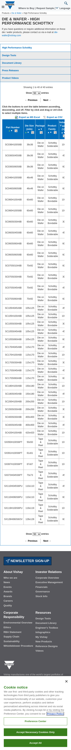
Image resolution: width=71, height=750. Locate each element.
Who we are (10, 577)
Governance (43, 591)
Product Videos (10, 78)
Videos (40, 650)
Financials (42, 587)
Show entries (37, 93)
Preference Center (35, 723)
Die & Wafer (17, 13)
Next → (47, 100)
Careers (8, 600)
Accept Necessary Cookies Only (35, 733)
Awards (8, 591)
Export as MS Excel (29, 117)
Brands (8, 596)
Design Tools (9, 55)
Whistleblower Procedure (18, 645)
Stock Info (42, 596)
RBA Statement (12, 632)
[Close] (66, 683)
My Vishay (42, 637)
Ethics (7, 627)
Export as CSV (52, 117)
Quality (8, 605)
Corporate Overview (47, 577)
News (7, 582)
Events (8, 587)
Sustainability (12, 641)
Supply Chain (11, 636)
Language (63, 8)
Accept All (35, 744)
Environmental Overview (18, 622)
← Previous (31, 100)
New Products (44, 641)
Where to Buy (26, 8)
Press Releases (10, 70)
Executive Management (49, 582)
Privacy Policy (55, 715)
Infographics (43, 632)
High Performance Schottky (17, 47)
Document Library (12, 63)
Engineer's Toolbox (47, 627)
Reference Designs (47, 646)
